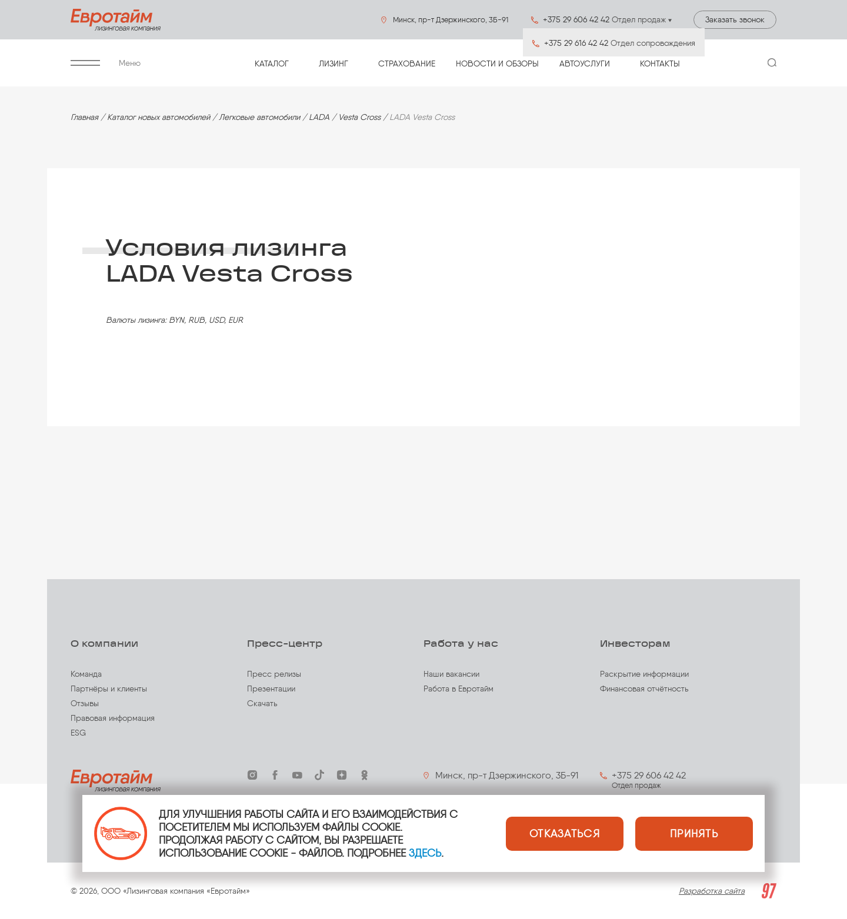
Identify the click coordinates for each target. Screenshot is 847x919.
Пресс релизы (274, 674)
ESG (78, 733)
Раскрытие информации (644, 674)
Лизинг (333, 64)
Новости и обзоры (497, 64)
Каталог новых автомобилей (158, 117)
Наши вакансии (451, 674)
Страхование (406, 64)
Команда (86, 674)
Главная (84, 117)
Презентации (271, 689)
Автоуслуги (584, 64)
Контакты (660, 64)
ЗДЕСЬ (425, 853)
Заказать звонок (735, 20)
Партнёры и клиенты (109, 689)
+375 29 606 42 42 (649, 775)
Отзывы (85, 704)
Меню (106, 63)
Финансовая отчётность (644, 689)
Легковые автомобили (259, 117)
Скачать (262, 704)
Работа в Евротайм (458, 689)
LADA (319, 117)
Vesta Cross (359, 117)
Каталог (272, 64)
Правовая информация (113, 718)
